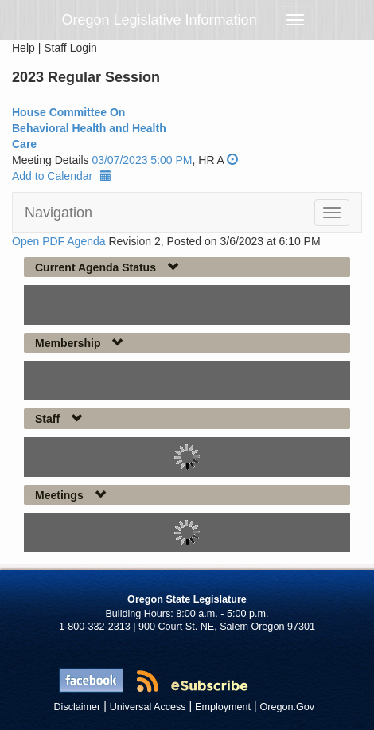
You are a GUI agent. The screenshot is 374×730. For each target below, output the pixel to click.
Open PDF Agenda (59, 241)
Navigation (58, 213)
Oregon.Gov (286, 706)
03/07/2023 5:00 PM (142, 160)
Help (23, 47)
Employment (223, 706)
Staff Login (70, 47)
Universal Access (148, 706)
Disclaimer (77, 706)
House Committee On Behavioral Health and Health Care (89, 128)
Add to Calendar (61, 176)
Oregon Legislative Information (159, 20)
